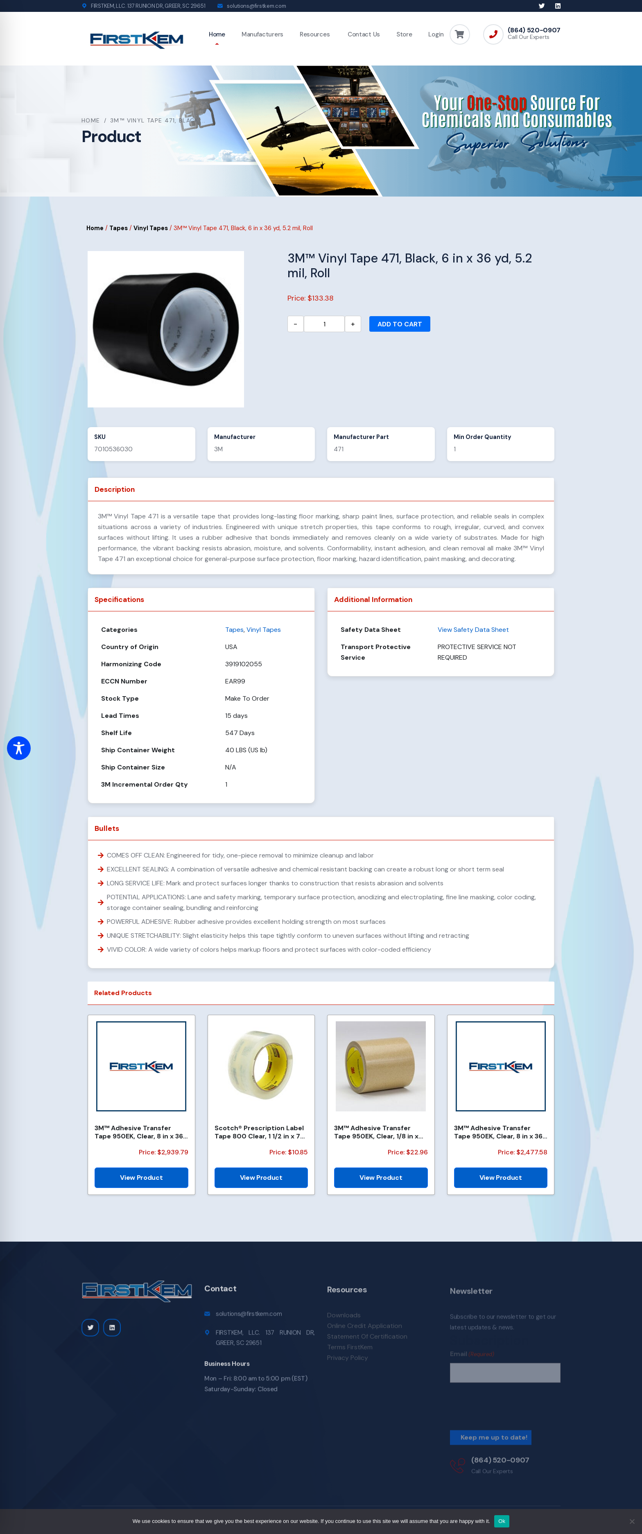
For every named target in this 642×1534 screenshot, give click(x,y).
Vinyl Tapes (150, 228)
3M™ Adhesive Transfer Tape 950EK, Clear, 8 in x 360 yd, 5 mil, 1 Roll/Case (141, 1132)
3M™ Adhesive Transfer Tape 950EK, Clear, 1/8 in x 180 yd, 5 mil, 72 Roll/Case (376, 1132)
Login (436, 34)
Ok (501, 1521)
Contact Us (363, 34)
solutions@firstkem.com (256, 5)
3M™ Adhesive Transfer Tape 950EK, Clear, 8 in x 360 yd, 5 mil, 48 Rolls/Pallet (500, 1132)
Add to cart (400, 324)
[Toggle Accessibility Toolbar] (19, 748)
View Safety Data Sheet (473, 629)
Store (404, 34)
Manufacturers (262, 34)
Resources (315, 34)
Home (217, 34)
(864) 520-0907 (534, 30)
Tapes (118, 228)
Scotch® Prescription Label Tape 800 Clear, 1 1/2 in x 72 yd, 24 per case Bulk (259, 1132)
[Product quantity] (324, 324)
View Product (141, 1177)
